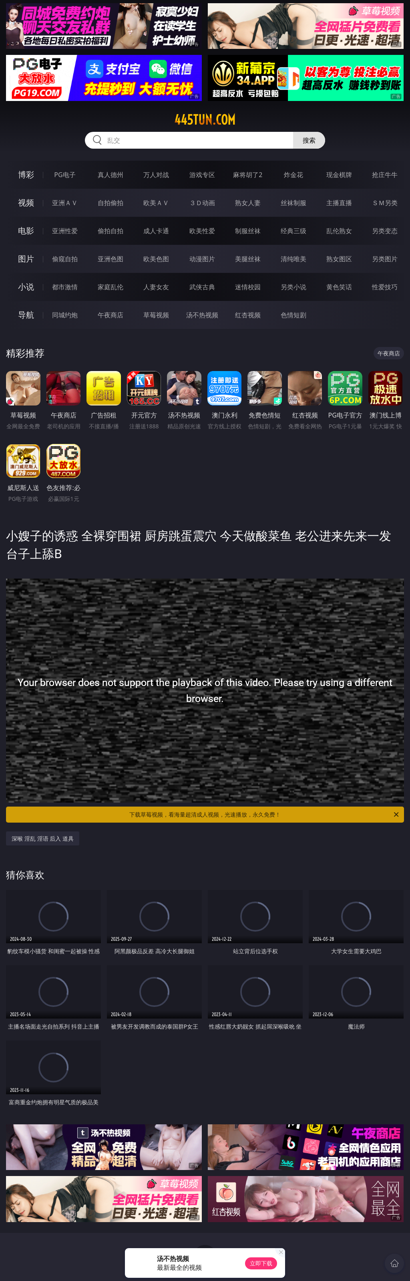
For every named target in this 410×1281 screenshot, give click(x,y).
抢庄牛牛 (385, 174)
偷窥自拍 (65, 258)
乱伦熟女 (339, 230)
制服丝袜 (248, 230)
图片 (26, 258)
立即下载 (261, 1263)
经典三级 (293, 230)
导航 (26, 314)
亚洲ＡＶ (65, 202)
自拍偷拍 (110, 202)
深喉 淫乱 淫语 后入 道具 (43, 838)
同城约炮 (65, 315)
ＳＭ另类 (385, 202)
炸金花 (293, 174)
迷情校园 (248, 286)
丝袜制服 (293, 202)
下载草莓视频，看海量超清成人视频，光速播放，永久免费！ (264, 814)
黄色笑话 (339, 286)
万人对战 (156, 174)
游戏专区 (202, 174)
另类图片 (385, 258)
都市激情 (65, 286)
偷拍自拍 (110, 230)
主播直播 (339, 202)
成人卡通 (156, 230)
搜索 (309, 140)
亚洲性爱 (65, 230)
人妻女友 (156, 286)
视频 (26, 202)
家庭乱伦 (110, 286)
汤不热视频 (202, 315)
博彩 (26, 174)
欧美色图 (156, 258)
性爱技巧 (385, 286)
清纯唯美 (293, 258)
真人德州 (110, 174)
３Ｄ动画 (202, 202)
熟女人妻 (248, 202)
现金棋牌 (339, 174)
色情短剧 (293, 315)
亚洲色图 (110, 258)
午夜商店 (110, 315)
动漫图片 (202, 258)
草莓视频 (156, 315)
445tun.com (204, 120)
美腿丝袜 (248, 258)
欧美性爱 (202, 230)
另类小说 (293, 286)
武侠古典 (202, 286)
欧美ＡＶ (156, 202)
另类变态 (385, 230)
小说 (26, 286)
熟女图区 (339, 258)
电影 (26, 230)
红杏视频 (248, 315)
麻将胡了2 (247, 174)
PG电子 (64, 174)
